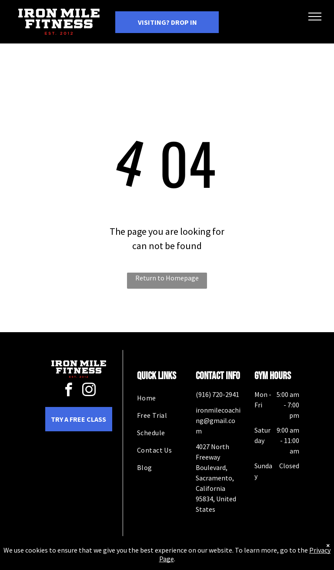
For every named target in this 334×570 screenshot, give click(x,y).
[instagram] (89, 391)
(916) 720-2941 (217, 394)
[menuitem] (168, 398)
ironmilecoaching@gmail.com (218, 420)
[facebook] (68, 391)
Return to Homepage (167, 277)
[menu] (315, 16)
